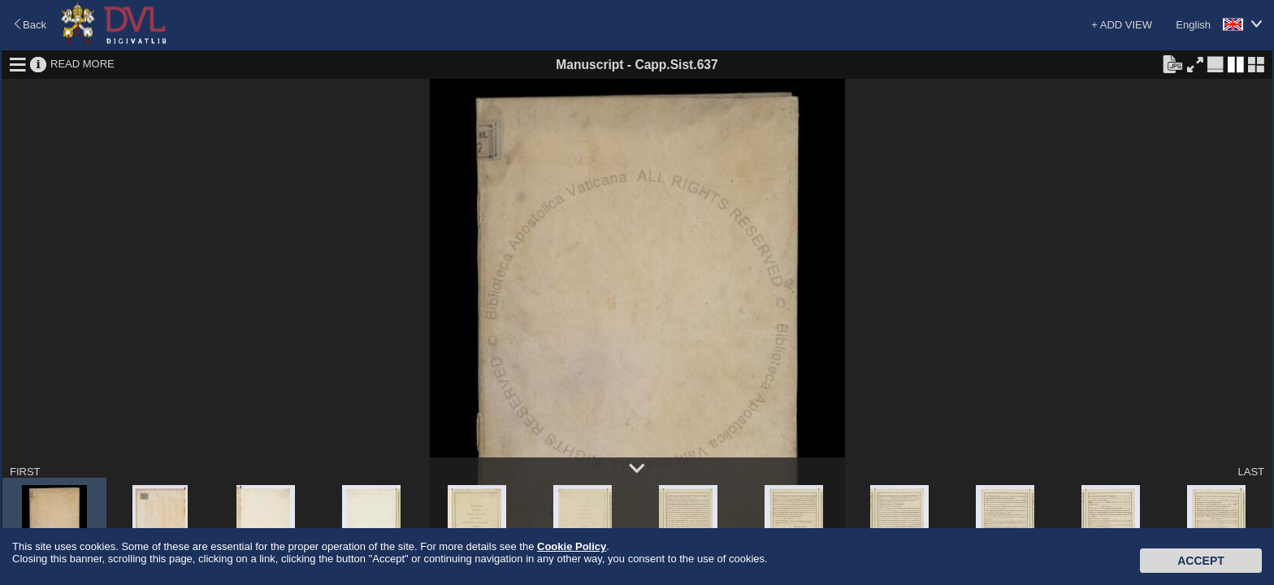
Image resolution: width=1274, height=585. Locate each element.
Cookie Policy (571, 546)
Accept (1200, 560)
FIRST (25, 472)
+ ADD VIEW (1121, 25)
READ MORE (82, 64)
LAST (1250, 472)
